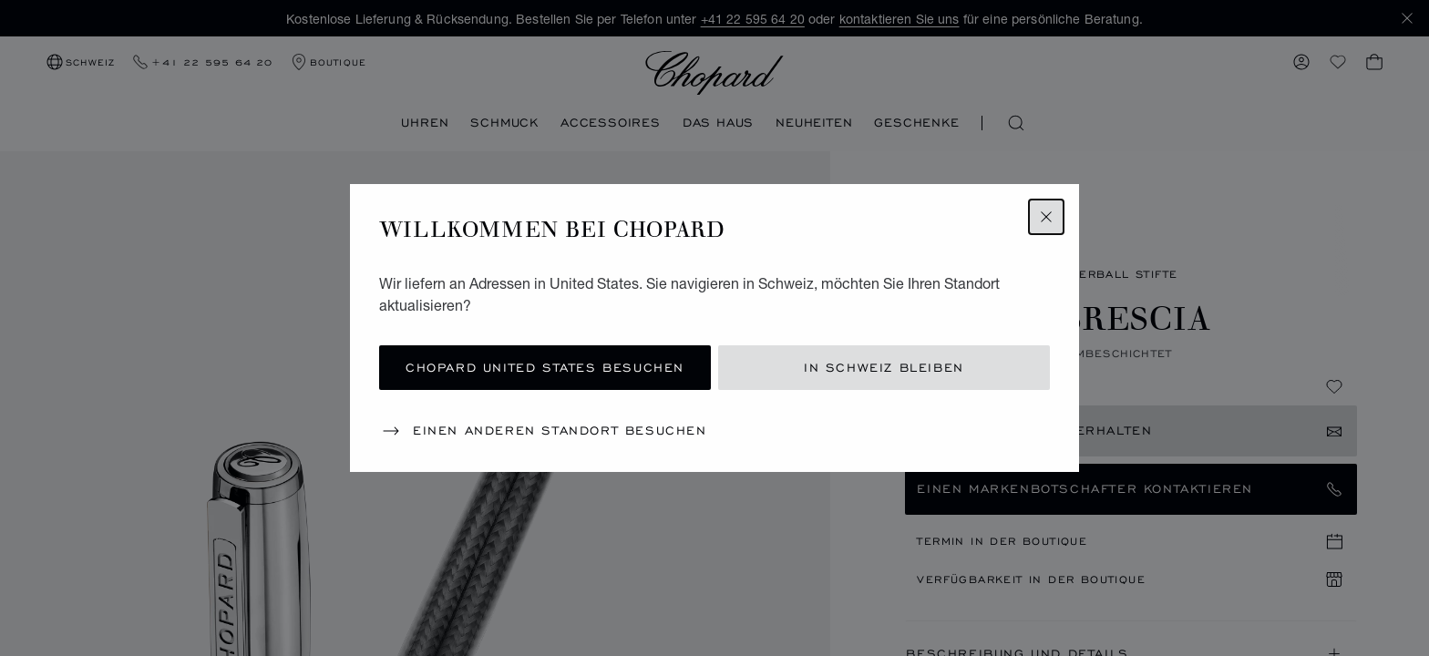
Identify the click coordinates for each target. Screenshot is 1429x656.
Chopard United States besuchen (545, 367)
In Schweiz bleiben (884, 367)
